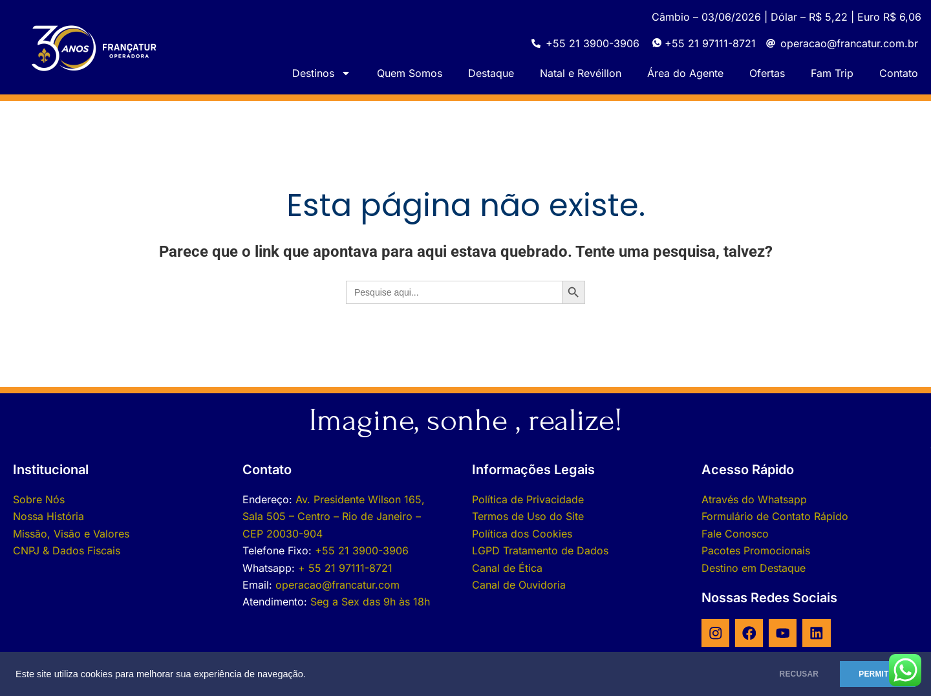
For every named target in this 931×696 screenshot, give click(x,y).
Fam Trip (832, 73)
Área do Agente (685, 73)
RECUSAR (788, 674)
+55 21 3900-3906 (362, 550)
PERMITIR (874, 674)
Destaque (491, 73)
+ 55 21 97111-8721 (345, 567)
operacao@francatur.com (337, 584)
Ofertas (767, 73)
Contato (898, 73)
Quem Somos (409, 73)
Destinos (321, 73)
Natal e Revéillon (580, 73)
